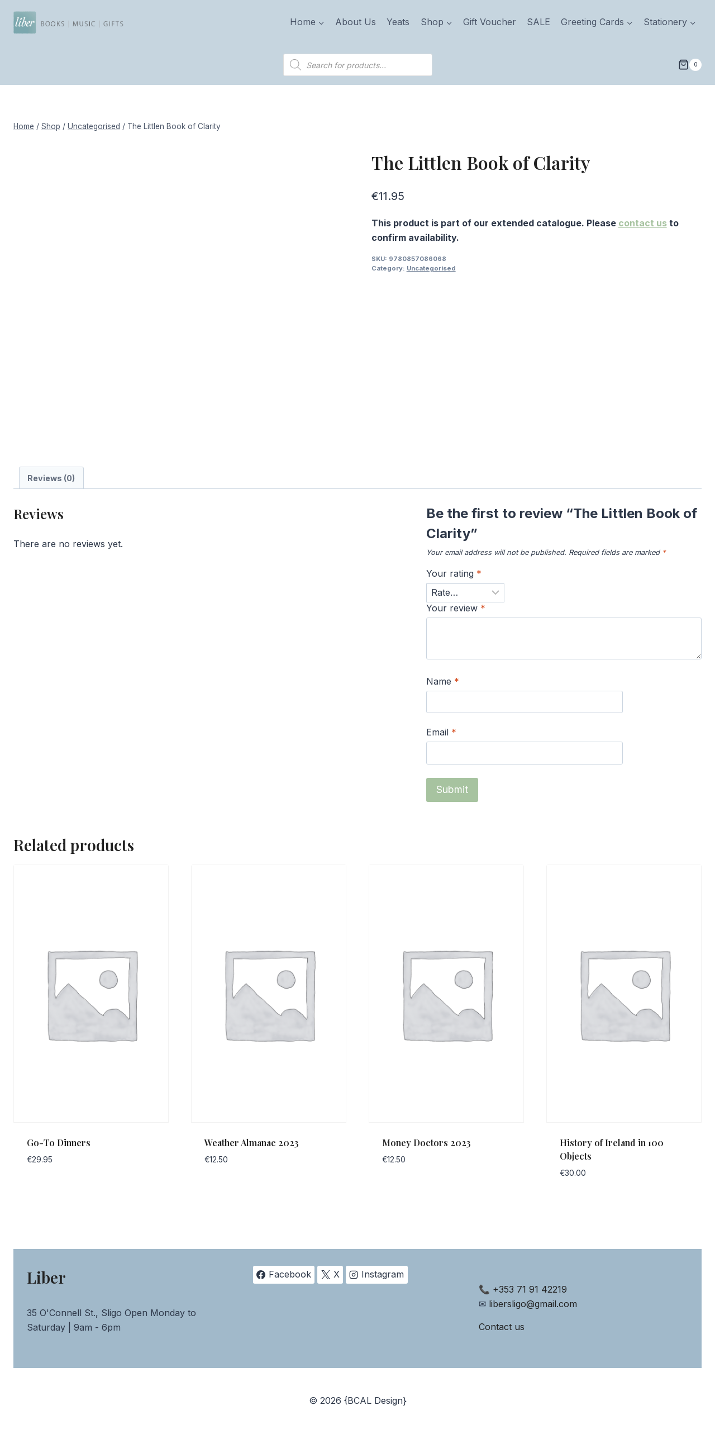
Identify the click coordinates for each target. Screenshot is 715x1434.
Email (441, 732)
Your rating (454, 573)
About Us (355, 21)
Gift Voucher (489, 21)
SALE (538, 21)
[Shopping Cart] (690, 65)
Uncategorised (431, 268)
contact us (642, 223)
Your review (455, 608)
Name (442, 681)
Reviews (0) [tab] (51, 478)
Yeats (398, 21)
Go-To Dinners (58, 1142)
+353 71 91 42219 (530, 1289)
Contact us (502, 1326)
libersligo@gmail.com (533, 1303)
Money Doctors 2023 (426, 1142)
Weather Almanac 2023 (251, 1142)
